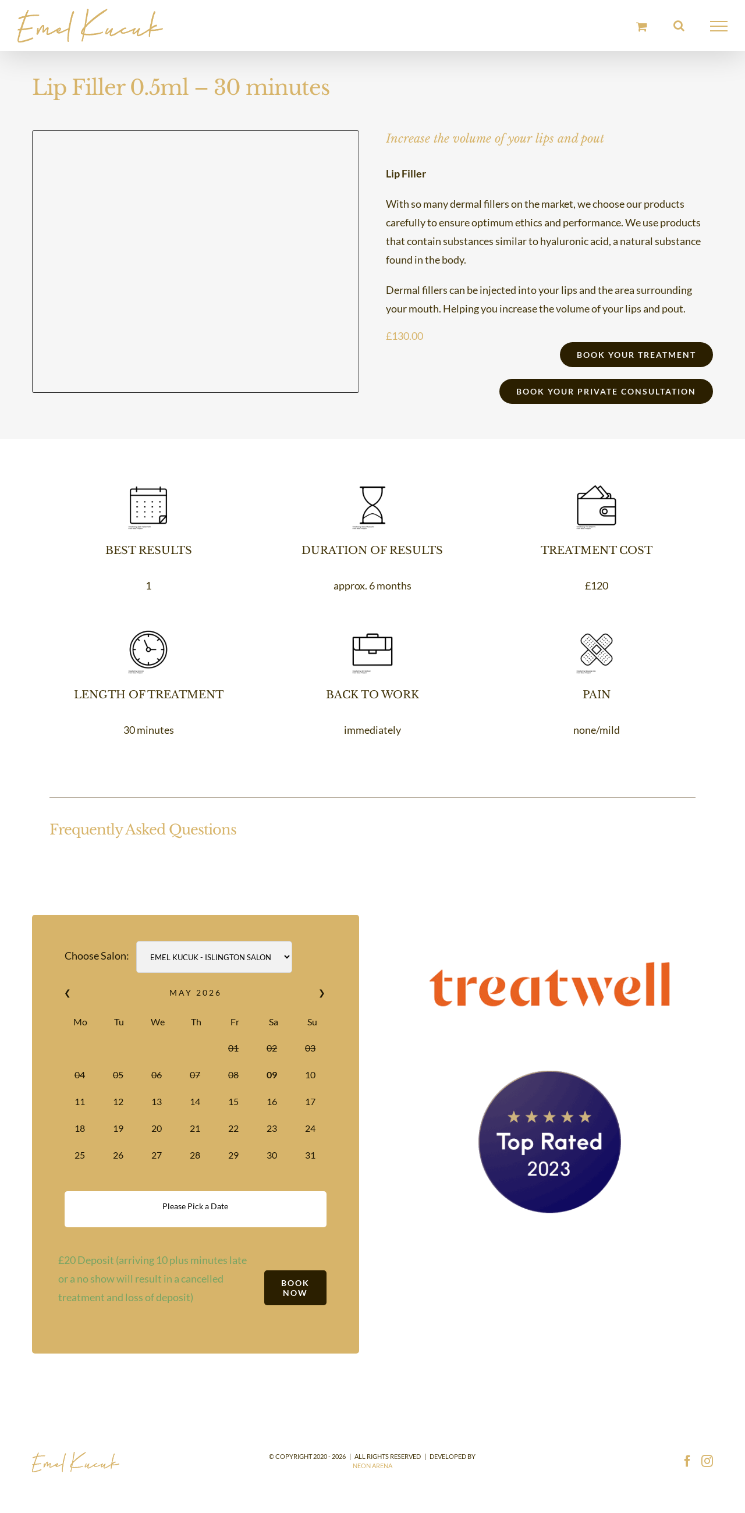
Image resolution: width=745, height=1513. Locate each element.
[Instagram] (707, 1461)
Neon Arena (372, 1465)
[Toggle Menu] (719, 26)
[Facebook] (687, 1461)
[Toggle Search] (678, 25)
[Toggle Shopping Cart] (641, 26)
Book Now (295, 1288)
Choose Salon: (97, 955)
